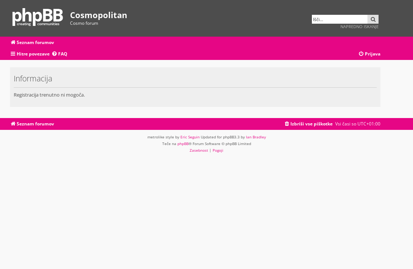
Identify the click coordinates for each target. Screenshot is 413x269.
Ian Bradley (256, 136)
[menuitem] (59, 54)
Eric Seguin (190, 136)
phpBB (183, 143)
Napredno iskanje (359, 26)
